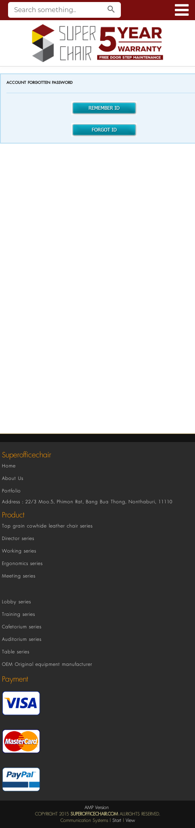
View (130, 820)
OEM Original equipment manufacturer (47, 664)
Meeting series (18, 576)
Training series (18, 614)
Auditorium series (21, 639)
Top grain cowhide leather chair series (47, 526)
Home (9, 466)
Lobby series (16, 602)
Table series (15, 652)
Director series (18, 538)
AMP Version (97, 807)
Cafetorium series (21, 627)
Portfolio (11, 491)
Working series (19, 551)
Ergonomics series (22, 563)
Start (116, 820)
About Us (12, 478)
